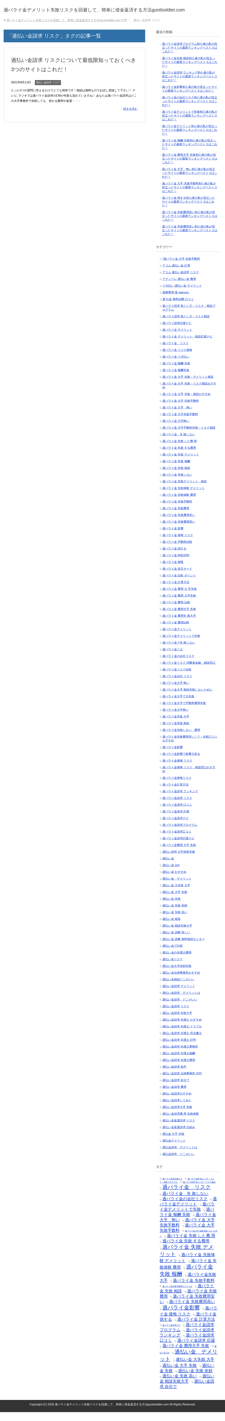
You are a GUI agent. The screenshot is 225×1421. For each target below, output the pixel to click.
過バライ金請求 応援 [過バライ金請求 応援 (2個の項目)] (196, 1349)
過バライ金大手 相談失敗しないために (187, 698)
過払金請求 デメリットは (179, 1156)
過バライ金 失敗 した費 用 (179, 450)
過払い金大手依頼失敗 (176, 974)
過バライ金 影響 (172, 537)
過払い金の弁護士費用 (176, 961)
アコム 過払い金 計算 (176, 274)
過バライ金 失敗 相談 (176, 476)
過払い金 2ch (170, 874)
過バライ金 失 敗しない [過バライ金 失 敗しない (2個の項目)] (185, 1202)
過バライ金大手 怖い (175, 691)
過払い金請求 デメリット (178, 995)
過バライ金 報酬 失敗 (176, 372)
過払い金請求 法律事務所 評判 (182, 1082)
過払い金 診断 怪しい (176, 941)
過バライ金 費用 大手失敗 (179, 604)
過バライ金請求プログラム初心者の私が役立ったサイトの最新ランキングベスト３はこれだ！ (189, 56)
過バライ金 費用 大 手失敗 (179, 597)
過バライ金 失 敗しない (178, 443)
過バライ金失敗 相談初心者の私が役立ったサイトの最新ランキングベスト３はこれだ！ (189, 71)
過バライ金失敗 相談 (175, 732)
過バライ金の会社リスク (178, 664)
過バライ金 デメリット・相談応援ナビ (187, 345)
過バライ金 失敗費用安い (178, 523)
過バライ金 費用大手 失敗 (179, 617)
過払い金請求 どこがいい (179, 1008)
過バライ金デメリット (176, 638)
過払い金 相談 (171, 927)
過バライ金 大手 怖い (177, 416)
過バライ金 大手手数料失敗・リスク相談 (188, 436)
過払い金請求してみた (176, 1109)
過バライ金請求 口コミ (177, 813)
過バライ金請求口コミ (176, 840)
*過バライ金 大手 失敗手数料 (181, 267)
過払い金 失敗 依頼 (174, 914)
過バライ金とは (172, 658)
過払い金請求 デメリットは (181, 1001)
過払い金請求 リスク (48, 91)
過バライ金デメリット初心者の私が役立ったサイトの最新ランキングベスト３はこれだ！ (189, 138)
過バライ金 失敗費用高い (178, 530)
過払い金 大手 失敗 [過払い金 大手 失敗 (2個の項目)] (179, 1374)
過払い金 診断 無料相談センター (183, 948)
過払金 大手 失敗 (173, 1142)
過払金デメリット (174, 1149)
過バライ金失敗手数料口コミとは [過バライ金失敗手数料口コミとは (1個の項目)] (177, 1295)
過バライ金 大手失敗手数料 (180, 423)
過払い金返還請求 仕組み (178, 1136)
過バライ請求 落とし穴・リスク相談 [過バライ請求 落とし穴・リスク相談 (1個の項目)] (199, 1191)
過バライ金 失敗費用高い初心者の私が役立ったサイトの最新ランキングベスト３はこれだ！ (189, 224)
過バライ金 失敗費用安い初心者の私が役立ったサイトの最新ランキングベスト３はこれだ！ (189, 239)
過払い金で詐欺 (172, 954)
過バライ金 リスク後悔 (177, 358)
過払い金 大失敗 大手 (176, 894)
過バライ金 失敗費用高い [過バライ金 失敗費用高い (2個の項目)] (192, 1310)
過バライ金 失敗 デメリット (180, 463)
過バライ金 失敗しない (177, 483)
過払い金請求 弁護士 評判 (179, 1048)
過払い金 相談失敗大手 (177, 934)
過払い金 (168, 867)
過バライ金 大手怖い (175, 429)
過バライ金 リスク (175, 352)
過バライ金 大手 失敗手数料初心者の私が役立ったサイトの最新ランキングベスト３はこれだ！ (189, 196)
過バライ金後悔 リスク (177, 769)
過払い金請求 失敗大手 (177, 1021)
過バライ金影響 (172, 756)
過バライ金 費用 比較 (176, 611)
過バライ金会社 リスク (177, 685)
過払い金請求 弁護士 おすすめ (182, 1028)
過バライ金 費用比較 (175, 631)
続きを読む (130, 117)
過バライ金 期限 (172, 570)
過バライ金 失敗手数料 (177, 510)
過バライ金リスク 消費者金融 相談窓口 (188, 671)
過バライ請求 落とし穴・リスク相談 (186, 325)
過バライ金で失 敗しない (178, 651)
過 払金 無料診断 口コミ (178, 308)
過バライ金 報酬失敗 (175, 379)
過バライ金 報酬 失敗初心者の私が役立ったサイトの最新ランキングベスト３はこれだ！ (189, 153)
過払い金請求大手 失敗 (177, 1115)
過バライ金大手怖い (175, 718)
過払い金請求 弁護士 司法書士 (182, 1042)
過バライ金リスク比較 (176, 678)
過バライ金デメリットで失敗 (181, 644)
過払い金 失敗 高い (174, 921)
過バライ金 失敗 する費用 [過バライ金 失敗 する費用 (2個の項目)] (185, 1249)
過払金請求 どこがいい (178, 1162)
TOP (67, 29)
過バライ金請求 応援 (175, 820)
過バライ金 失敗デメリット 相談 (184, 490)
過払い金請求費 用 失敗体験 (180, 1122)
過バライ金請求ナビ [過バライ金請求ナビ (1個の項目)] (171, 1334)
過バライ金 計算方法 (175, 591)
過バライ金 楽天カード (177, 577)
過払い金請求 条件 (174, 1075)
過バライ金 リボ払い (175, 365)
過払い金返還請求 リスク (178, 1129)
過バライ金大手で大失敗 (178, 705)
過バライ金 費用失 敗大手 (179, 624)
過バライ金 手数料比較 (177, 550)
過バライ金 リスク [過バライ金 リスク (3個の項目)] (186, 1196)
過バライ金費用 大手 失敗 (179, 853)
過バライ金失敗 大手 (175, 725)
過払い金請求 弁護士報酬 (178, 1062)
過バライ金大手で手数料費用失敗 (184, 711)
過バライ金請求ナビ (175, 827)
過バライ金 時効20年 (176, 564)
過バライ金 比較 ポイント (179, 584)
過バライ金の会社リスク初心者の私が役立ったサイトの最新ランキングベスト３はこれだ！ (189, 110)
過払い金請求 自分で (175, 1089)
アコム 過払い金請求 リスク (180, 281)
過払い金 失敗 (171, 907)
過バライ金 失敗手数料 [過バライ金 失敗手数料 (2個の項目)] (193, 1289)
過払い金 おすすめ (174, 880)
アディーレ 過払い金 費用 (179, 287)
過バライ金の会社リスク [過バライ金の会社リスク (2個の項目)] (185, 1207)
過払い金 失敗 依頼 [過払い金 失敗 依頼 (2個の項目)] (195, 1379)
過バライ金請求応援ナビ (178, 847)
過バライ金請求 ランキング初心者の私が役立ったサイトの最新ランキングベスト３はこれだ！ (189, 85)
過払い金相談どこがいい (178, 988)
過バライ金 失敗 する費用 (179, 456)
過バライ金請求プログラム (179, 833)
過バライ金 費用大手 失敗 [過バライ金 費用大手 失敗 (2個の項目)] (185, 1354)
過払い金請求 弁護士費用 (178, 1068)
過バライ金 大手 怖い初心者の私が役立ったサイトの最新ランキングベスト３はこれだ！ (189, 181)
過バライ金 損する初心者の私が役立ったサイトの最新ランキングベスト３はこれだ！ (188, 210)
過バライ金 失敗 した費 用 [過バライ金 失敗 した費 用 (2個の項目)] (191, 1244)
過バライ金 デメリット (177, 338)
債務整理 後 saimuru (175, 301)
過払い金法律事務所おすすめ (181, 981)
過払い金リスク (172, 968)
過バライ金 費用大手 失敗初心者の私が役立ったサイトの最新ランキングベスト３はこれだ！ (189, 167)
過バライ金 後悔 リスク (177, 544)
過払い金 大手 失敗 (174, 900)
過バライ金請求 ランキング (180, 800)
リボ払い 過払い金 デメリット (182, 294)
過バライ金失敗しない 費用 (181, 738)
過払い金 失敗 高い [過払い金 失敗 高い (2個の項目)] (179, 1385)
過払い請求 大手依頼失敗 (178, 860)
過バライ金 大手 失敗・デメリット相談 (187, 385)
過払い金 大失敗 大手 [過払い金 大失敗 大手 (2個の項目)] (195, 1368)
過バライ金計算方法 (175, 793)
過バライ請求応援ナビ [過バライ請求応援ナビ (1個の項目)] (172, 1188)
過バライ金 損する (174, 557)
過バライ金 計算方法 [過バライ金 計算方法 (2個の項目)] (196, 1328)
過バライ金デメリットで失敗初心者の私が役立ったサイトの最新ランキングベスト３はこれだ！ (189, 124)
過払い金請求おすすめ (176, 1102)
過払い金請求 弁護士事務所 (180, 1055)
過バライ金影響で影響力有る (181, 762)
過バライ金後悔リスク (176, 786)
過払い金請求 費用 (174, 1095)
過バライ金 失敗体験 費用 (179, 503)
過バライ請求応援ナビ (176, 332)
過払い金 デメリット (176, 887)
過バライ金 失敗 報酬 (176, 470)
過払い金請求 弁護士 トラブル (182, 1035)
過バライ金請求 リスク (177, 806)
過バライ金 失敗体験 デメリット (183, 497)
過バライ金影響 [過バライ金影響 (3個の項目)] (181, 1316)
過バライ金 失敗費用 (175, 517)
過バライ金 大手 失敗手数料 (180, 409)
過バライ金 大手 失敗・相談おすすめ (186, 402)
